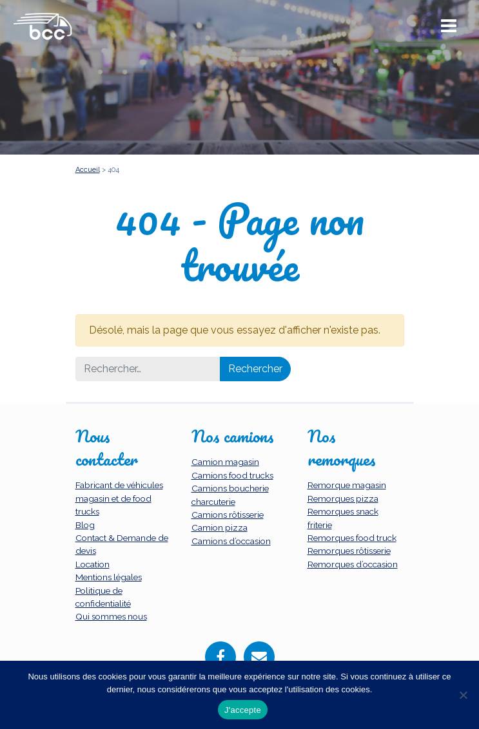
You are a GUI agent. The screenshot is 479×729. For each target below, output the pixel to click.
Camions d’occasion (231, 541)
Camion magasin (225, 462)
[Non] (462, 694)
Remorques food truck (352, 538)
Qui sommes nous (111, 616)
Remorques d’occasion (353, 564)
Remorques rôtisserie (349, 550)
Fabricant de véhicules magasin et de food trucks (119, 498)
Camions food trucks (232, 475)
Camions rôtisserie (227, 514)
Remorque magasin (347, 485)
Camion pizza (219, 527)
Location (92, 564)
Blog (85, 525)
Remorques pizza (343, 498)
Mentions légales (108, 577)
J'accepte (242, 710)
